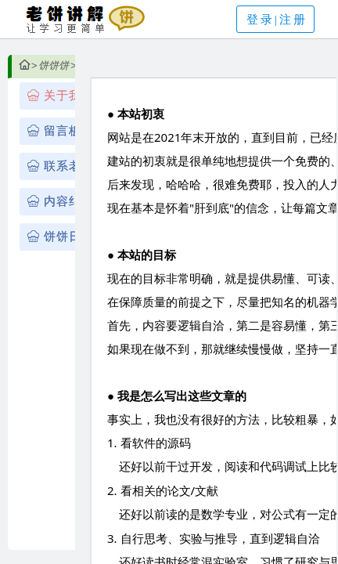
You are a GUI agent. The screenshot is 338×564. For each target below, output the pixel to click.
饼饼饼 (53, 65)
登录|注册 (276, 19)
